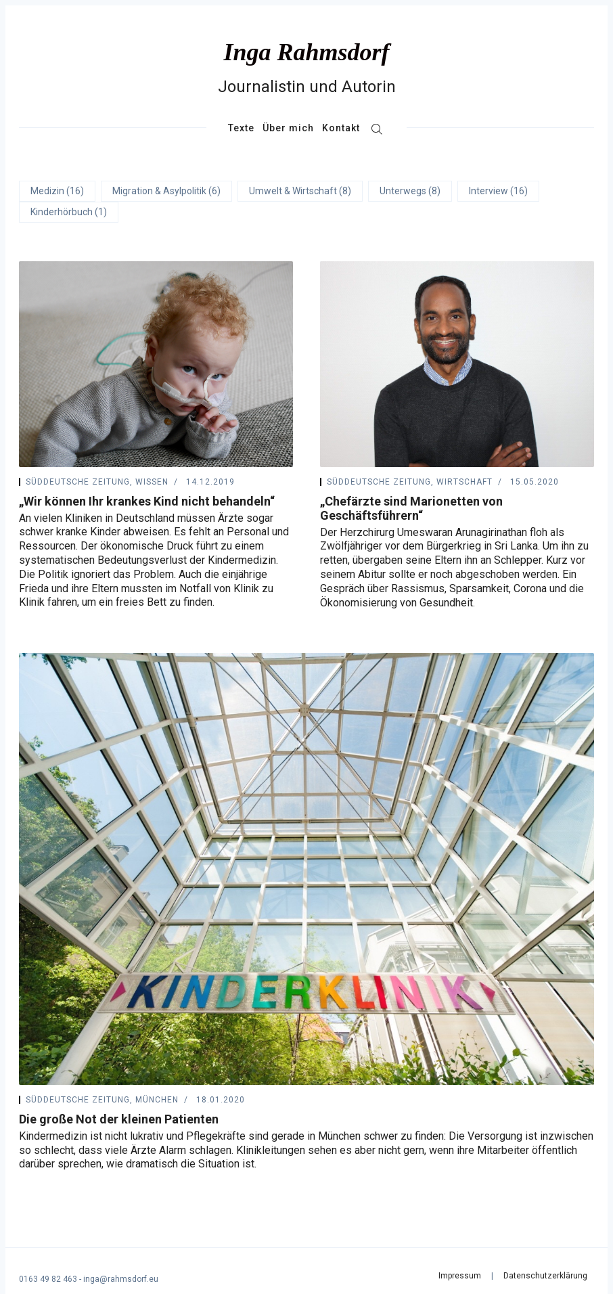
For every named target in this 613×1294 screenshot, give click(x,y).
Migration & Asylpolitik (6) (166, 190)
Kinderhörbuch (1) (68, 211)
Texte (241, 127)
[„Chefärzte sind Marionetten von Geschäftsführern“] (457, 364)
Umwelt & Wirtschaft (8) (300, 190)
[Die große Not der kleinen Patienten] (306, 869)
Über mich (288, 127)
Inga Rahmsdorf (306, 52)
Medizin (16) (57, 190)
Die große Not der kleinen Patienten (119, 1119)
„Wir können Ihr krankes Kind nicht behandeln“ (147, 501)
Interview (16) (498, 190)
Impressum (459, 1275)
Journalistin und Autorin (307, 86)
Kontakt (341, 127)
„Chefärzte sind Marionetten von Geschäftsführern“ (411, 508)
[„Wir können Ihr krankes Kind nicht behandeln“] (156, 364)
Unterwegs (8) (410, 190)
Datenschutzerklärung (545, 1275)
